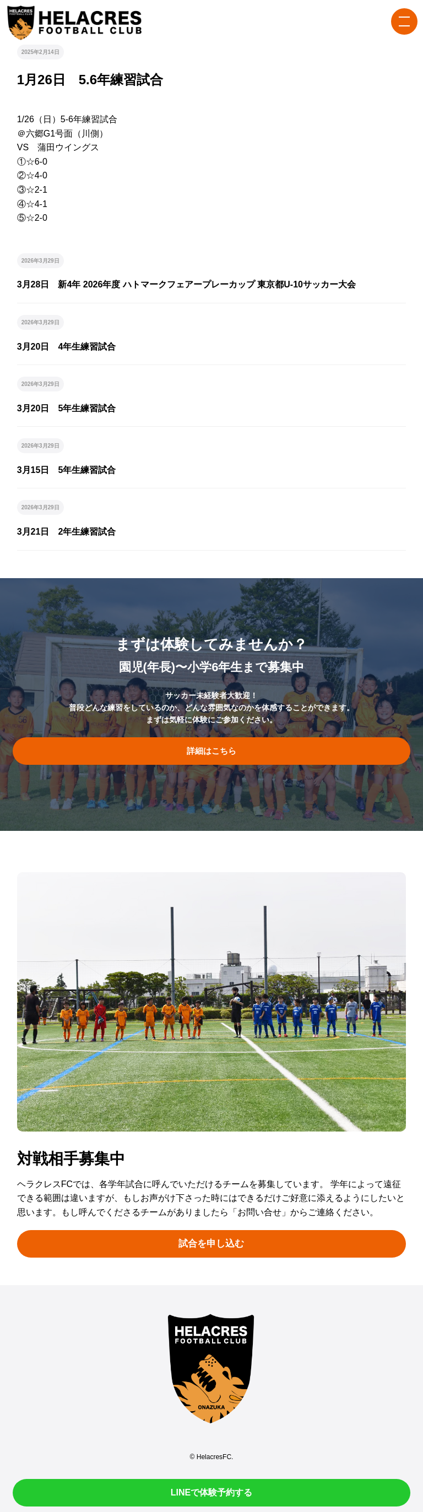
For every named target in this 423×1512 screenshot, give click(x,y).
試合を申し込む (211, 1243)
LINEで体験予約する (211, 1492)
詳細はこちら (211, 751)
